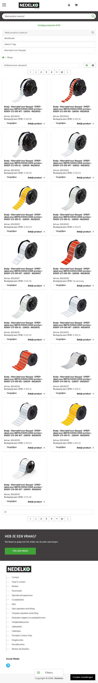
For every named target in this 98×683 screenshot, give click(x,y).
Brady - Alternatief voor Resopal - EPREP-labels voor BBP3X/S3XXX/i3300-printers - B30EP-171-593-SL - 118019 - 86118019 (23, 163)
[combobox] (49, 16)
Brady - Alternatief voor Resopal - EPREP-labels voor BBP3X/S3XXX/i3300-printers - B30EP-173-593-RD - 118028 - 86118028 (72, 271)
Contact (15, 577)
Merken (15, 586)
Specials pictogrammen (22, 595)
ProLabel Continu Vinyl (22, 636)
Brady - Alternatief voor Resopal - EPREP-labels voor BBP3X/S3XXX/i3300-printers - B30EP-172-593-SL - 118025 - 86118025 (72, 217)
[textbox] (49, 16)
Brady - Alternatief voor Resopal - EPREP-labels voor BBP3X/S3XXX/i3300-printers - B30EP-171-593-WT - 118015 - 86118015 (23, 109)
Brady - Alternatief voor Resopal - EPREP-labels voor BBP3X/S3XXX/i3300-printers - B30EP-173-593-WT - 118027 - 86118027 (23, 271)
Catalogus (16, 631)
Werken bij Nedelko (20, 649)
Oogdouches (17, 640)
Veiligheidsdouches (20, 622)
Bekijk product (36, 123)
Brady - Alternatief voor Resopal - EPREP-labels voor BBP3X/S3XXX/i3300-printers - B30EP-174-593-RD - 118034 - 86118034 (23, 379)
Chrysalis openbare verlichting (25, 613)
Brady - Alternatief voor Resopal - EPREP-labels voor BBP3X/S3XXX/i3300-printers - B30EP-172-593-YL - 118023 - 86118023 (23, 217)
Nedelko (58, 678)
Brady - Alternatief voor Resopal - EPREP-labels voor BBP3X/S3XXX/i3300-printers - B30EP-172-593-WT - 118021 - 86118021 (72, 163)
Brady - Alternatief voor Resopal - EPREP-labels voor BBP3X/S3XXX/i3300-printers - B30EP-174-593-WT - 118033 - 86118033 (72, 325)
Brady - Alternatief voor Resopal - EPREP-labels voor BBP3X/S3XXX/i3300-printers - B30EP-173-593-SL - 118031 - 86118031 (23, 325)
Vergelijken (12, 123)
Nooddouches (18, 644)
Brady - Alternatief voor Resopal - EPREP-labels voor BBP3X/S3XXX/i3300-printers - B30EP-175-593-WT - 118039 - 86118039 (23, 433)
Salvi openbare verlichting (23, 609)
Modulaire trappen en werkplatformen (28, 618)
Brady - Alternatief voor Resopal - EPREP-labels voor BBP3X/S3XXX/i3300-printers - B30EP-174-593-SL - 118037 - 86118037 (72, 379)
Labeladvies (17, 627)
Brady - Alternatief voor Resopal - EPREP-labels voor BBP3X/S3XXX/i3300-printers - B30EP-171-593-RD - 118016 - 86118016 (72, 109)
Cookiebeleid (18, 600)
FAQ (14, 604)
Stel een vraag (20, 551)
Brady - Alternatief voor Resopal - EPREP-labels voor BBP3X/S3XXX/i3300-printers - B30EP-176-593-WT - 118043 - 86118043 (23, 487)
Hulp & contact (18, 582)
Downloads (17, 591)
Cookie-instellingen (83, 677)
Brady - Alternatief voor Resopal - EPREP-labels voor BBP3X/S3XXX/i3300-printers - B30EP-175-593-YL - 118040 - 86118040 (72, 433)
